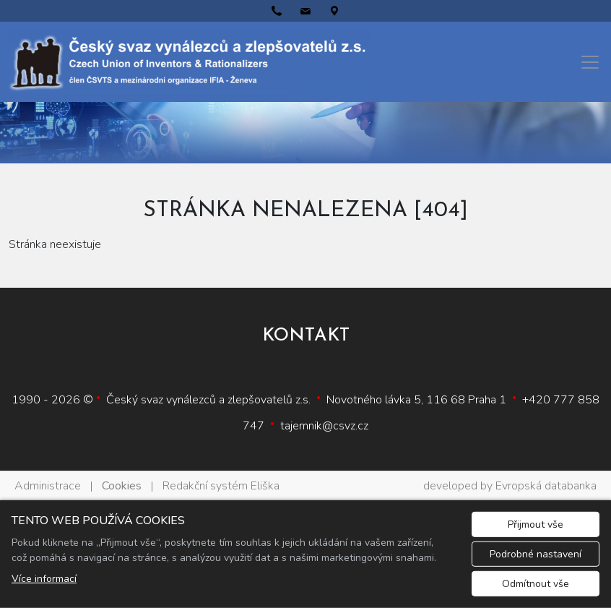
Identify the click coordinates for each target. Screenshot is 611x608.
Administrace (47, 486)
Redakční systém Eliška (221, 486)
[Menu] (590, 62)
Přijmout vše (535, 524)
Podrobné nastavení (535, 554)
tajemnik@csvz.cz (324, 426)
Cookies (122, 486)
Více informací (44, 579)
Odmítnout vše (535, 584)
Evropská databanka (546, 486)
